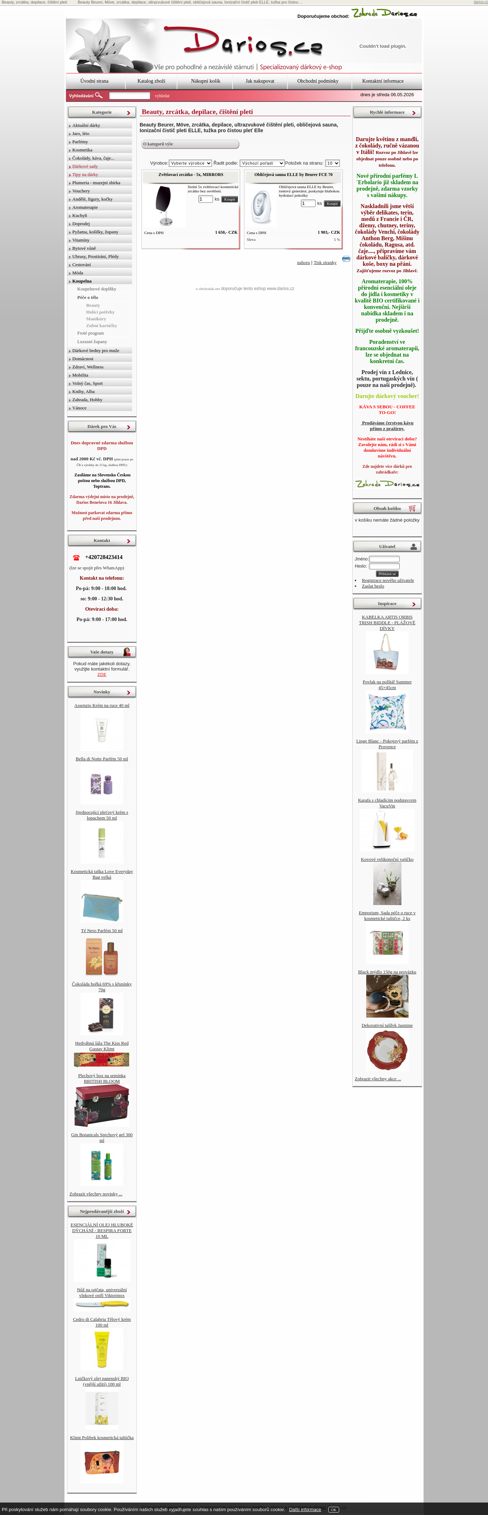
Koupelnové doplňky (96, 288)
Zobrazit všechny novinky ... (96, 1193)
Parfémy (80, 141)
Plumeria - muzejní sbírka (96, 182)
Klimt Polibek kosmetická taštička (102, 1437)
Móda (77, 272)
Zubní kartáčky (101, 325)
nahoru (303, 262)
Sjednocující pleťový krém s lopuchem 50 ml (102, 815)
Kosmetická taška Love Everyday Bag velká (102, 874)
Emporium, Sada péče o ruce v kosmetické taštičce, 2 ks (387, 915)
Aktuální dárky (86, 125)
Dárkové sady (85, 166)
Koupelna (82, 281)
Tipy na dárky (85, 174)
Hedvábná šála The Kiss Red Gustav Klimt (102, 1045)
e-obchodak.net (208, 288)
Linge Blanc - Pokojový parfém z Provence (387, 743)
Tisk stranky (325, 262)
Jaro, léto (80, 133)
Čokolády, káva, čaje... (93, 158)
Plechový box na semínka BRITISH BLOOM (101, 1078)
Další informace (305, 1509)
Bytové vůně (84, 248)
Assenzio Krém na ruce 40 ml (102, 705)
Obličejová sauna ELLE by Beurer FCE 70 (293, 174)
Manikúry (96, 318)
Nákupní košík (205, 81)
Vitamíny (80, 240)
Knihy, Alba (83, 391)
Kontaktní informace (383, 81)
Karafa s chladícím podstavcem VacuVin (387, 802)
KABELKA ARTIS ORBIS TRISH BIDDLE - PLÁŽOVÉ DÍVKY (387, 622)
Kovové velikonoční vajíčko (387, 859)
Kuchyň (79, 215)
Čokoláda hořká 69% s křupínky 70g (102, 986)
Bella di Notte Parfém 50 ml (102, 758)
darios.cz (481, 2)
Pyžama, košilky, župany (95, 231)
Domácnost (82, 358)
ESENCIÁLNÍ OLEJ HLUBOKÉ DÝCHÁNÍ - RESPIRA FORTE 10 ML (102, 1230)
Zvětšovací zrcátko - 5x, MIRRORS (191, 174)
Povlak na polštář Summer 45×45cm (387, 684)
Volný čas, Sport (87, 383)
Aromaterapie (85, 207)
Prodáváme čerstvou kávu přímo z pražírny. (387, 425)
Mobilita (80, 375)
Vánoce (79, 407)
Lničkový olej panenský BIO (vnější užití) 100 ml (102, 1381)
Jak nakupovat (260, 81)
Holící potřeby (100, 312)
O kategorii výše (158, 143)
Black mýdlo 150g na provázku (387, 971)
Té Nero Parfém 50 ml (102, 930)
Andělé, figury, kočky (92, 199)
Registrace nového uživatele (388, 580)
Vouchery (81, 190)
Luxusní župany (92, 341)
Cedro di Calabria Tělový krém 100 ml (102, 1322)
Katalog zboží (151, 81)
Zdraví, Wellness (88, 366)
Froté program (90, 333)
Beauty (93, 305)
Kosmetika (82, 149)
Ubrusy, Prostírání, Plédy (95, 256)
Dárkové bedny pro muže (95, 350)
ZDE (101, 674)
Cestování (81, 264)
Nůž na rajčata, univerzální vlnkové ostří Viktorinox (102, 1292)
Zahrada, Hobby (87, 399)
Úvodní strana (95, 81)
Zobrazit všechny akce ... (378, 1078)
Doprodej (81, 223)
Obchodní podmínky (318, 81)
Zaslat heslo (373, 586)
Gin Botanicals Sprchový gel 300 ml (102, 1137)
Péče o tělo (87, 297)
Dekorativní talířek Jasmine (387, 1025)
